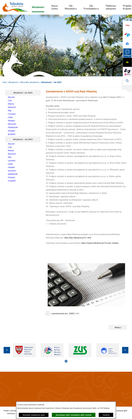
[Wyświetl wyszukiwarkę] (127, 43)
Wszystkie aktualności (29, 82)
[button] (86, 305)
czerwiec (11, 160)
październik (13, 174)
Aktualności (13, 82)
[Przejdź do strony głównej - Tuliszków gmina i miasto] (15, 8)
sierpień (11, 167)
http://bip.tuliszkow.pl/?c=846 (77, 237)
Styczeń (11, 97)
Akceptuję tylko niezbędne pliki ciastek (74, 415)
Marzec (11, 104)
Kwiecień (12, 107)
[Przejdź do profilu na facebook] (127, 71)
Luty (10, 100)
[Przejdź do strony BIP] (127, 53)
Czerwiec (12, 114)
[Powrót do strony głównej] (4, 82)
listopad (11, 130)
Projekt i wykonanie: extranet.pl (11, 412)
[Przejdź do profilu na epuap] (127, 62)
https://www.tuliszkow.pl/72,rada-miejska (100, 243)
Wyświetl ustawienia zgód (34, 415)
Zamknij (106, 415)
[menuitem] (38, 7)
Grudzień (12, 180)
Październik (13, 127)
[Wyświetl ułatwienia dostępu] (127, 25)
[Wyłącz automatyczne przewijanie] (66, 361)
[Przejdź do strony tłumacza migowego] (127, 34)
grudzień (11, 134)
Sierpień (11, 120)
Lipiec (10, 117)
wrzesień (12, 170)
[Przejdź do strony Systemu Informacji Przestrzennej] (127, 80)
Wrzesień (12, 124)
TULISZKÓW (66, 389)
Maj (9, 110)
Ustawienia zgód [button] (121, 411)
